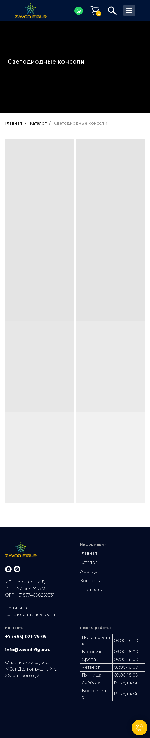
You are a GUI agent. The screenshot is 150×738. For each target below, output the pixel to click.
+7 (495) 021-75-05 (25, 636)
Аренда (88, 571)
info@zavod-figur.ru (28, 649)
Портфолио (93, 589)
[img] (31, 10)
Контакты (90, 580)
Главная (13, 123)
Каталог (38, 123)
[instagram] (17, 569)
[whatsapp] (8, 569)
